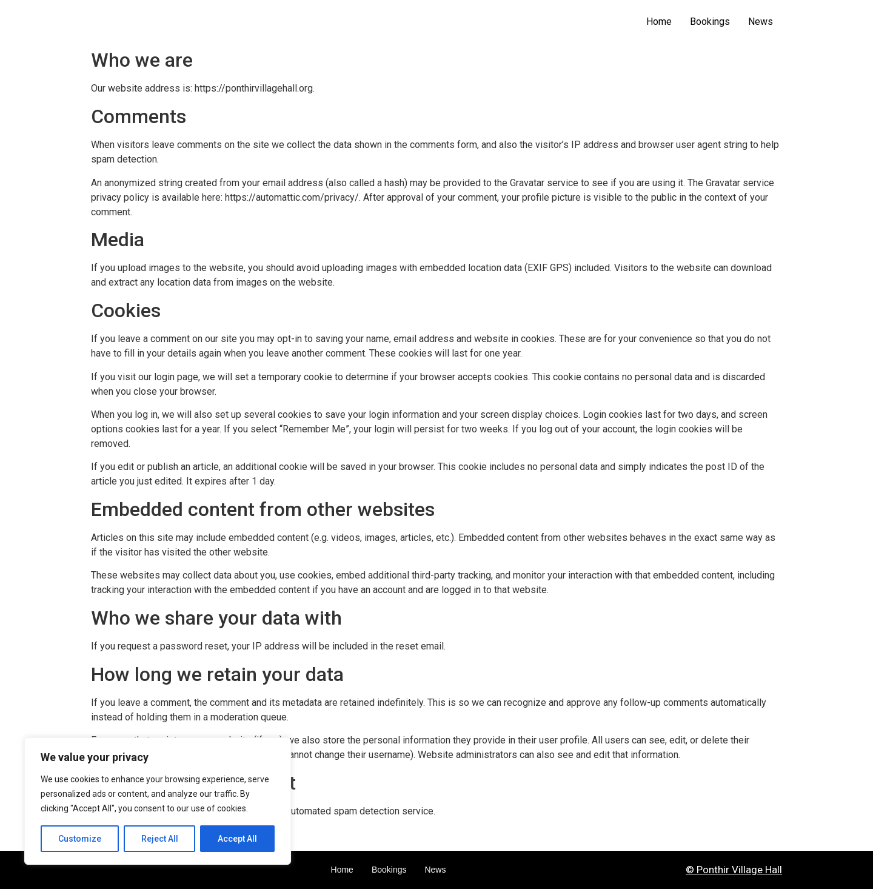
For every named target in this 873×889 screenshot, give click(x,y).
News (760, 21)
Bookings (710, 21)
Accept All (237, 839)
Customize (79, 839)
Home (659, 21)
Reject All (159, 839)
